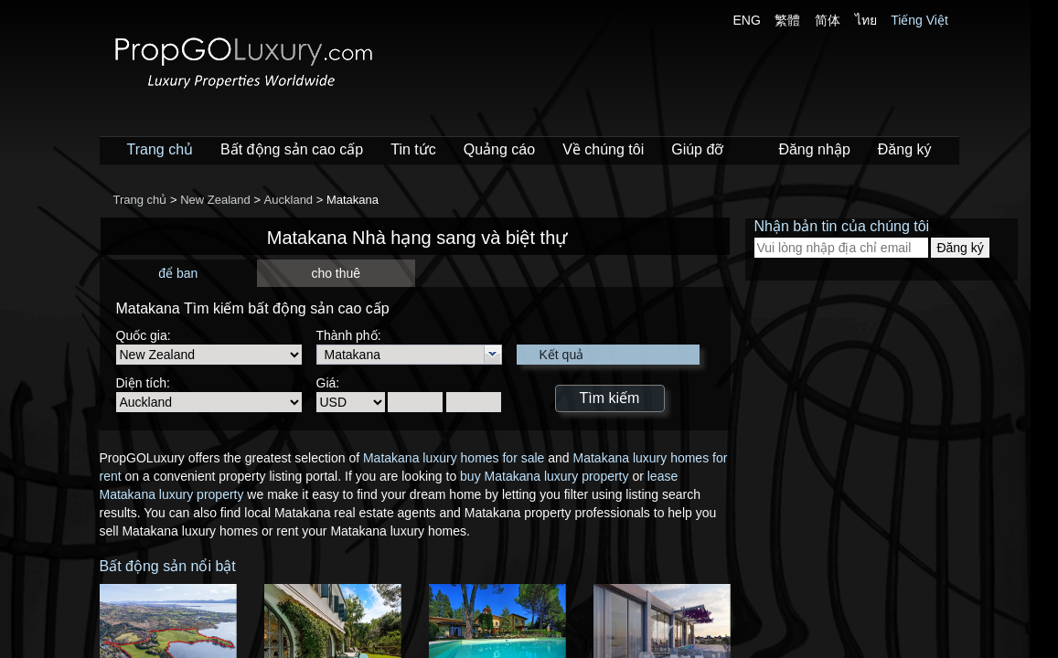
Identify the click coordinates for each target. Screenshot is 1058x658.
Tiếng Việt (919, 20)
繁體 (787, 20)
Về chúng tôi (603, 149)
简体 (827, 20)
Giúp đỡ (697, 149)
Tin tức (413, 149)
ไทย (866, 20)
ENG (747, 20)
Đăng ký (905, 149)
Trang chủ (160, 149)
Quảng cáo (499, 149)
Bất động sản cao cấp (291, 149)
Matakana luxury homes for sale (453, 458)
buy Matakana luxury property (544, 476)
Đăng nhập (814, 149)
